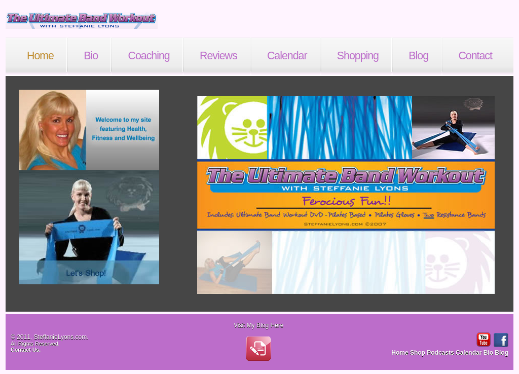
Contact (475, 56)
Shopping (358, 56)
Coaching (149, 56)
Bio (91, 56)
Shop (418, 352)
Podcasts (441, 352)
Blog (418, 56)
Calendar (287, 56)
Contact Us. (26, 350)
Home (40, 56)
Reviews (218, 56)
